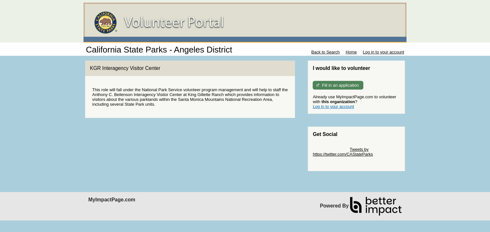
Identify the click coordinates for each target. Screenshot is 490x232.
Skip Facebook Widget (334, 163)
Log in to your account (383, 52)
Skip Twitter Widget (330, 149)
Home (351, 52)
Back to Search (325, 52)
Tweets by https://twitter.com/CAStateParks (343, 152)
